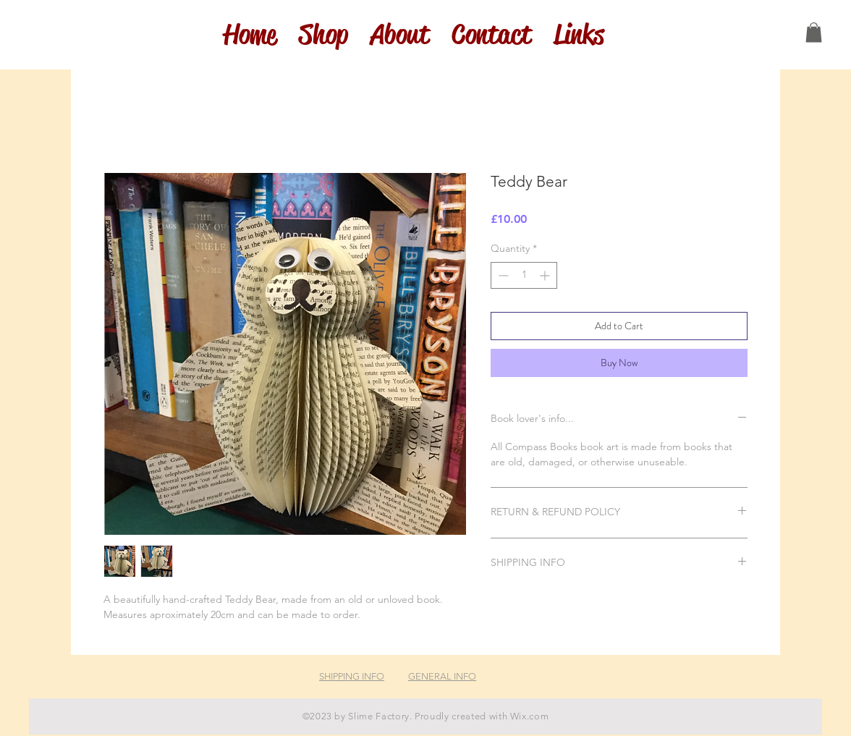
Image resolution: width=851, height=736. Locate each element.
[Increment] (546, 275)
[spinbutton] (524, 275)
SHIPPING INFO (351, 676)
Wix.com (529, 716)
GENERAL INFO (442, 676)
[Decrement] (502, 275)
